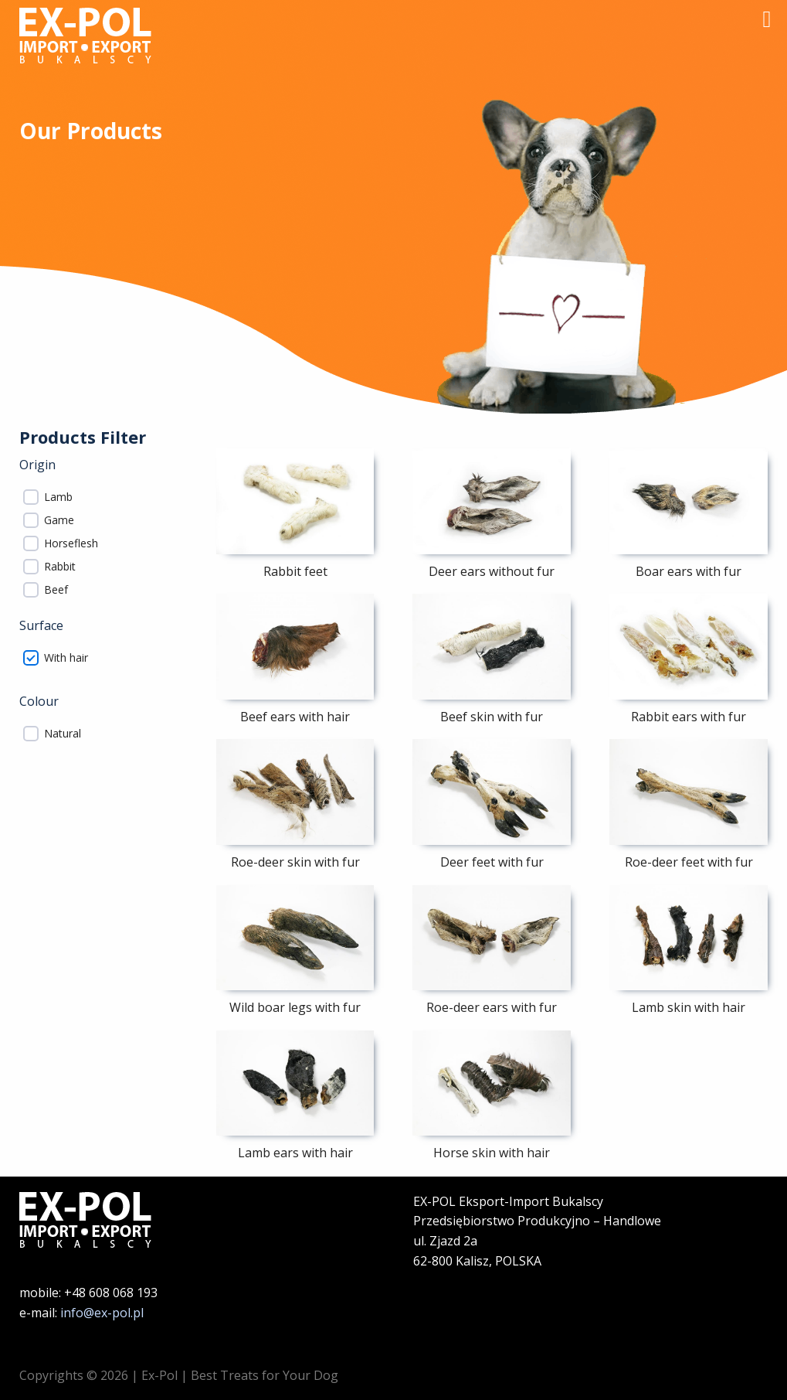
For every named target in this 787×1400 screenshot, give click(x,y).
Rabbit (60, 567)
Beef (56, 590)
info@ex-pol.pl (102, 1312)
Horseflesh (71, 543)
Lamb (58, 497)
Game (59, 520)
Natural (62, 734)
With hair (66, 658)
